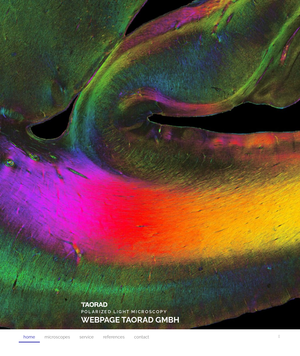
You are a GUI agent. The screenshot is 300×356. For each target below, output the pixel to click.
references (114, 336)
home (29, 336)
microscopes (57, 336)
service (86, 336)
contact (141, 336)
